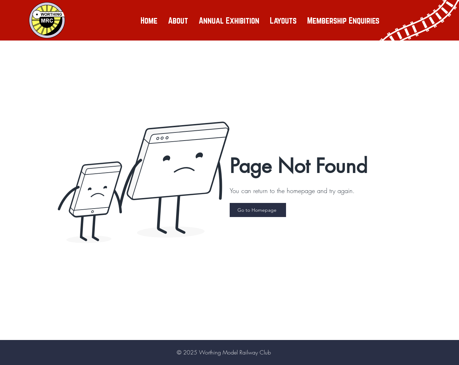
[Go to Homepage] (258, 210)
